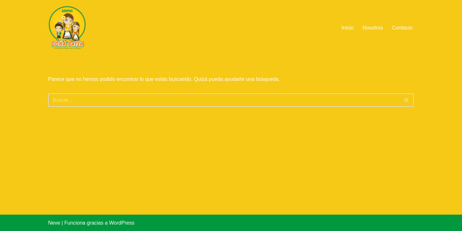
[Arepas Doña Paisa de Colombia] (67, 28)
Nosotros (373, 27)
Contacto (402, 27)
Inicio (348, 27)
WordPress (121, 223)
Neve (54, 223)
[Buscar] (223, 100)
